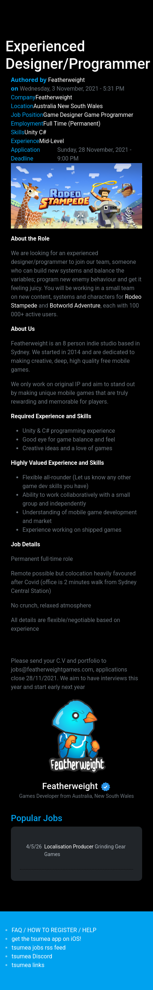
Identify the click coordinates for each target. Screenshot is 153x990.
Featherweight (66, 79)
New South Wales (80, 106)
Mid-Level (51, 141)
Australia (44, 106)
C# (42, 132)
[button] (76, 195)
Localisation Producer (84, 850)
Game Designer (63, 114)
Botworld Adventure (75, 305)
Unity (31, 132)
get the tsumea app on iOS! (46, 938)
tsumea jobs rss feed (39, 947)
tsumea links (28, 965)
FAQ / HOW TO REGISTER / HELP (54, 930)
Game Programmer (108, 114)
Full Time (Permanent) (71, 123)
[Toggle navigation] (16, 10)
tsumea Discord (32, 956)
